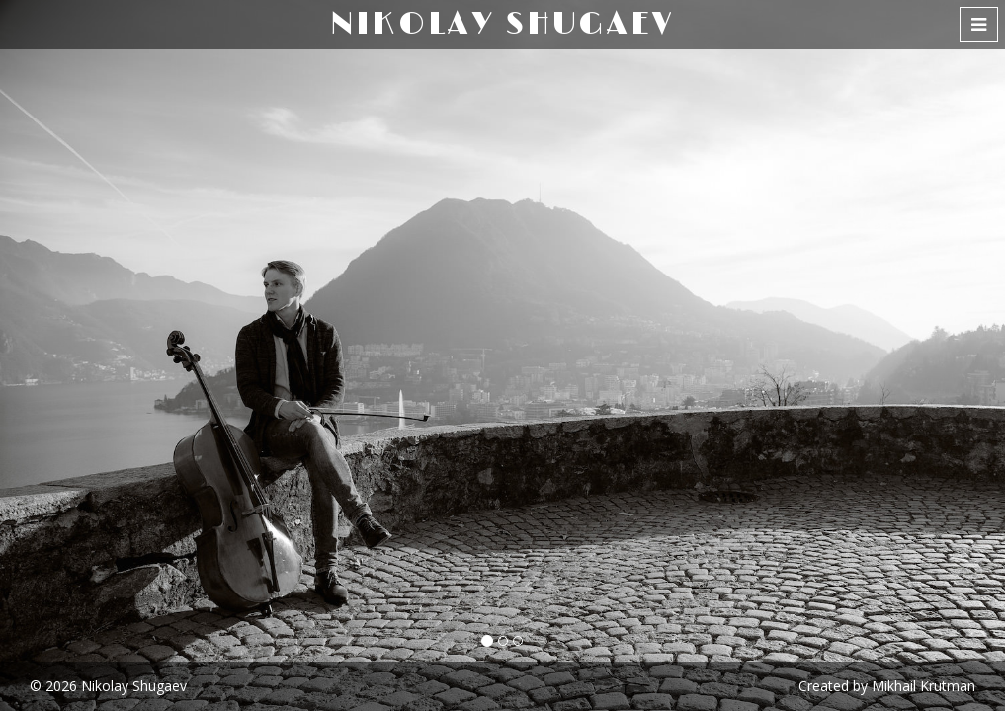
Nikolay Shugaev (134, 685)
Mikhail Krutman (923, 685)
